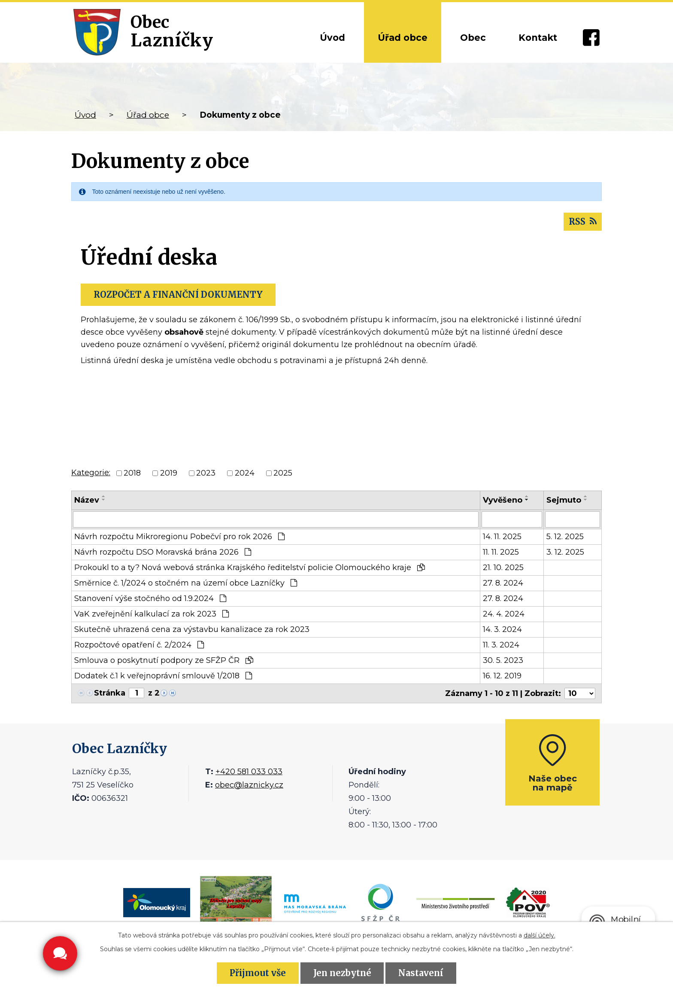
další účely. (539, 935)
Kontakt (537, 37)
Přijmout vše (258, 973)
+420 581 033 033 (248, 771)
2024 (245, 473)
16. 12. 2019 (502, 676)
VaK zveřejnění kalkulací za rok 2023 (151, 614)
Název (86, 500)
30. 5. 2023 (503, 660)
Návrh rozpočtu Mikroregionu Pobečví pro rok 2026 (179, 536)
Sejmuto (563, 500)
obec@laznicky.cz (249, 785)
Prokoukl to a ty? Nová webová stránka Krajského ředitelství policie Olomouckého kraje (249, 567)
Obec (473, 37)
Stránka (109, 693)
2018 (132, 473)
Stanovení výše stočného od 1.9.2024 (150, 598)
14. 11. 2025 (502, 536)
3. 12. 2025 (565, 552)
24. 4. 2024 (503, 614)
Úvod (332, 37)
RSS (583, 221)
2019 (168, 473)
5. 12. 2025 (565, 536)
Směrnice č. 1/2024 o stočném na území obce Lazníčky (185, 583)
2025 (282, 473)
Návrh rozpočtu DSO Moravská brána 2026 (162, 552)
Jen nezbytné (342, 973)
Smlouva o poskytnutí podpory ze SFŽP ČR (163, 660)
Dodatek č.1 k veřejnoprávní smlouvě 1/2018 (163, 676)
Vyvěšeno (502, 500)
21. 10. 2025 (503, 567)
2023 (205, 473)
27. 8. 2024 (503, 583)
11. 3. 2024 (501, 645)
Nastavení (420, 973)
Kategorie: (90, 472)
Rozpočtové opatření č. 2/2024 (139, 645)
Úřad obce (402, 37)
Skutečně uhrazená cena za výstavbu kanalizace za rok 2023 (191, 629)
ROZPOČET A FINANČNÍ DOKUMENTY (178, 294)
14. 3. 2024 (502, 629)
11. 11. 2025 (501, 552)
